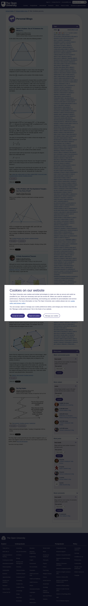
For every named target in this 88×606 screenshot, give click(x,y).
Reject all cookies (34, 316)
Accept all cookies (17, 316)
